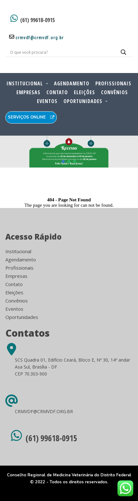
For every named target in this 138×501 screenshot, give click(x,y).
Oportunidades (82, 101)
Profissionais (113, 83)
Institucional (25, 83)
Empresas (28, 92)
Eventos (47, 101)
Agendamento (71, 83)
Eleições (84, 92)
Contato (57, 92)
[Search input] (61, 52)
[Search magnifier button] (123, 54)
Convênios (114, 92)
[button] (63, 161)
